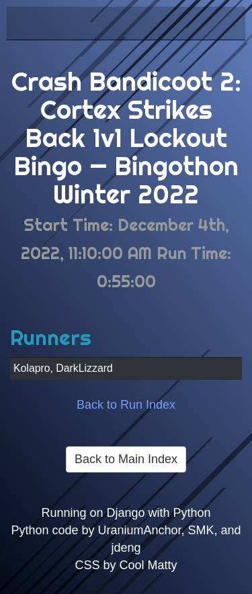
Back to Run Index (126, 404)
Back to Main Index (126, 459)
